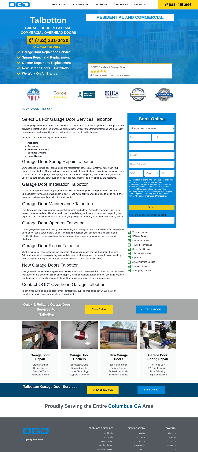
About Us (140, 4)
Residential (59, 4)
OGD (25, 108)
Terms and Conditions (156, 196)
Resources (121, 4)
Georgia (34, 108)
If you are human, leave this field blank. (148, 215)
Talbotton (47, 108)
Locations (101, 4)
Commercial (80, 4)
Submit (151, 207)
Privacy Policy (135, 196)
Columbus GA (124, 406)
